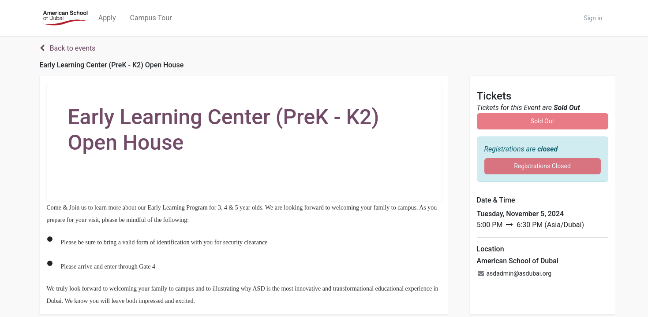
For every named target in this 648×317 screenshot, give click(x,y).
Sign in (593, 18)
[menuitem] (107, 18)
